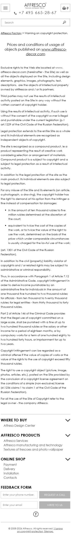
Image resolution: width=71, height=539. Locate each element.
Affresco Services (16, 441)
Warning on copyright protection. (40, 530)
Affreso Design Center (19, 425)
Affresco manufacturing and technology (33, 445)
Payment (10, 464)
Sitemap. (49, 531)
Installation (11, 473)
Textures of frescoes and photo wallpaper (33, 449)
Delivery (9, 469)
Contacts (10, 478)
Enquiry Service (35, 11)
